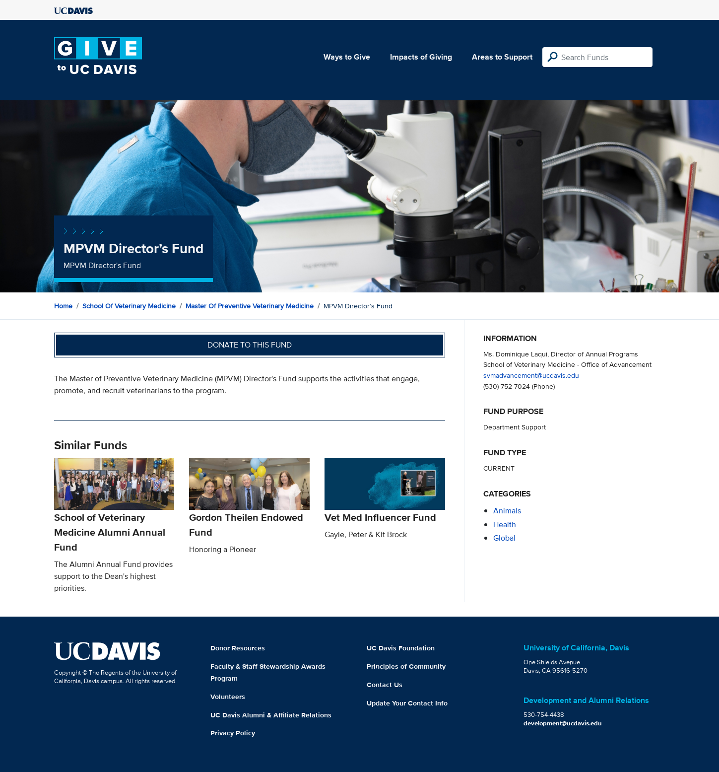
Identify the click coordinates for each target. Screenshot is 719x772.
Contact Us (384, 685)
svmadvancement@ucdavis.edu (531, 375)
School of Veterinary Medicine (129, 306)
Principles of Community (406, 666)
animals (507, 510)
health (504, 524)
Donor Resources (237, 648)
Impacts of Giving (421, 57)
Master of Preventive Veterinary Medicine (250, 306)
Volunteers (227, 697)
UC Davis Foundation (401, 648)
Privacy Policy (232, 733)
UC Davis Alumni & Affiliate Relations (270, 715)
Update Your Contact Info (407, 703)
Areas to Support (502, 57)
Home (63, 306)
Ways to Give (347, 57)
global (504, 538)
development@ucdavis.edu (562, 723)
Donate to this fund (249, 345)
